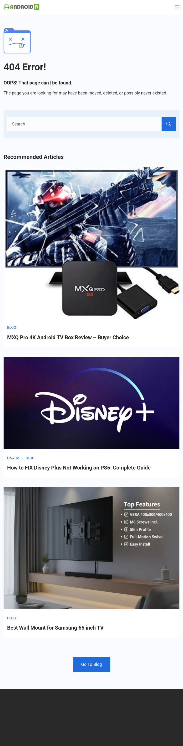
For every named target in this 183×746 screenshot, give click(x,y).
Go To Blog (91, 664)
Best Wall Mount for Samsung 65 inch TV (55, 628)
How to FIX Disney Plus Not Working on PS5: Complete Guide (79, 468)
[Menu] (177, 7)
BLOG (11, 327)
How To (13, 458)
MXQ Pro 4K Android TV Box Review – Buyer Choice (68, 337)
